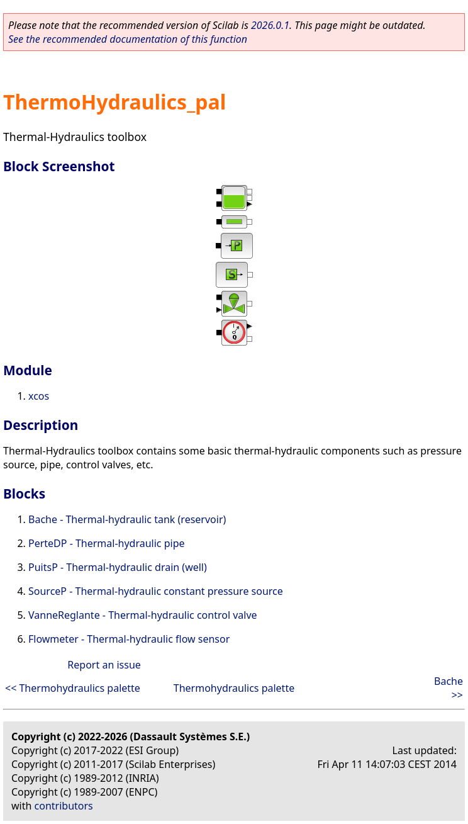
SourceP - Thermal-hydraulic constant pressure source (155, 591)
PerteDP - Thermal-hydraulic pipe (106, 543)
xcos (38, 396)
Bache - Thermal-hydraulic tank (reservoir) (127, 519)
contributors (64, 806)
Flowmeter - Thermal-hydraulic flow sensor (129, 639)
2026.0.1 (270, 25)
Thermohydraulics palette (234, 688)
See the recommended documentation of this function (127, 39)
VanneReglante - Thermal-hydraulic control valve (142, 615)
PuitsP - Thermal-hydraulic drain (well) (117, 567)
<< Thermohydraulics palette (72, 688)
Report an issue (103, 665)
